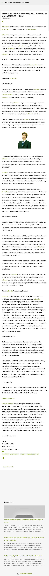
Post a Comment (8, 467)
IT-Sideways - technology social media (17, 2)
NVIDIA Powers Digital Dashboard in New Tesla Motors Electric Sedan (23, 556)
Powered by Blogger (24, 573)
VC (38, 454)
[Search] (47, 3)
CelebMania (5, 192)
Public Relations (30, 454)
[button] (3, 21)
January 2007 (31, 29)
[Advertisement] (24, 484)
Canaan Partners (35, 65)
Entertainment (14, 454)
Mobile (22, 454)
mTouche (5, 35)
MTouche (5, 27)
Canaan (16, 103)
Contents (5, 454)
